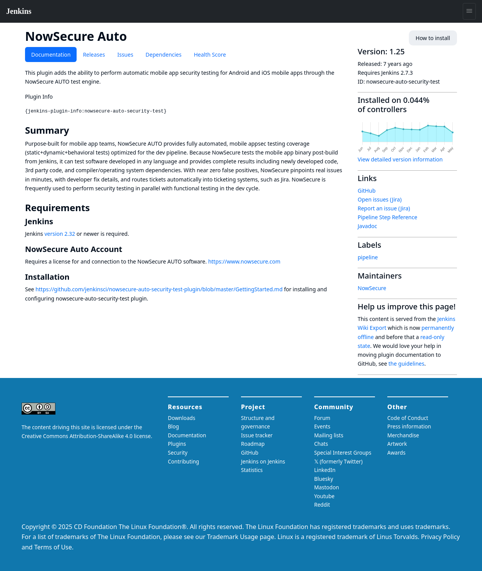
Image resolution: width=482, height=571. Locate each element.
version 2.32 (59, 233)
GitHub (367, 190)
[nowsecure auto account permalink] (126, 249)
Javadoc (367, 226)
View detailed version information (400, 159)
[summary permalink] (74, 130)
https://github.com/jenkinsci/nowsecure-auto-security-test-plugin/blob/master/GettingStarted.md (159, 289)
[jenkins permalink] (57, 221)
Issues (125, 54)
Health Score (210, 54)
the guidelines (406, 363)
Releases (94, 54)
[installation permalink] (74, 277)
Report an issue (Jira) (384, 208)
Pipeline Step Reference (387, 217)
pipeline (368, 257)
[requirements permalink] (95, 207)
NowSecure (372, 288)
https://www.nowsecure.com (244, 261)
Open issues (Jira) (380, 199)
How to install (433, 38)
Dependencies (163, 54)
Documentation (50, 54)
